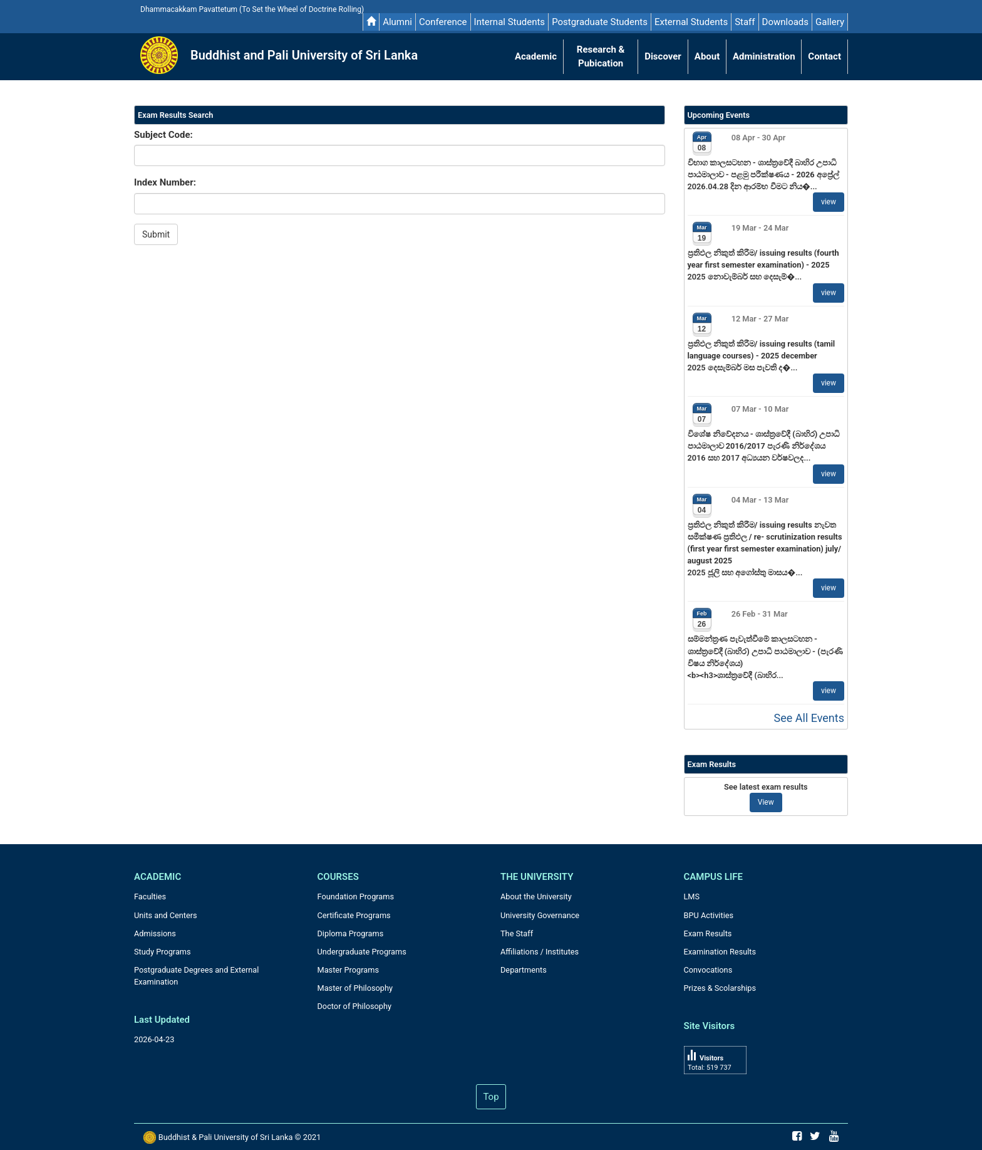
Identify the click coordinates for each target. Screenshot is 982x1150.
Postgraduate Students (600, 22)
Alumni (397, 22)
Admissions (155, 933)
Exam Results (708, 933)
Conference (443, 22)
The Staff (516, 933)
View (766, 802)
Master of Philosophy (355, 988)
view (828, 201)
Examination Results (720, 951)
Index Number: (165, 182)
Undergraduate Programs (362, 951)
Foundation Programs (356, 896)
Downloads (785, 22)
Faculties (150, 896)
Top (491, 1096)
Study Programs (162, 951)
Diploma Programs (351, 933)
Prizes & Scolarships (720, 988)
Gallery (829, 22)
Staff (745, 22)
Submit (156, 234)
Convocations (708, 970)
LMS (692, 896)
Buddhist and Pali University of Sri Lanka (304, 55)
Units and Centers (165, 915)
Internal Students (509, 22)
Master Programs (349, 970)
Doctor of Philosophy (355, 1006)
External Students (691, 22)
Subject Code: (163, 134)
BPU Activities (709, 915)
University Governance (539, 915)
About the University (536, 896)
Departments (523, 970)
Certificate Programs (354, 915)
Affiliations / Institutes (539, 951)
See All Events (809, 717)
